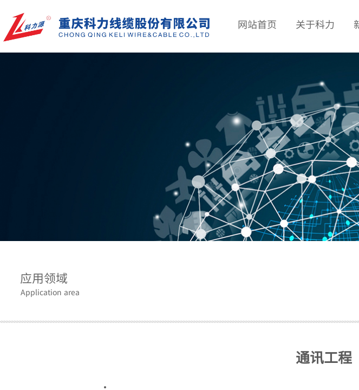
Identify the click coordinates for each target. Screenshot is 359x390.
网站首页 (257, 24)
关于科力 (315, 24)
